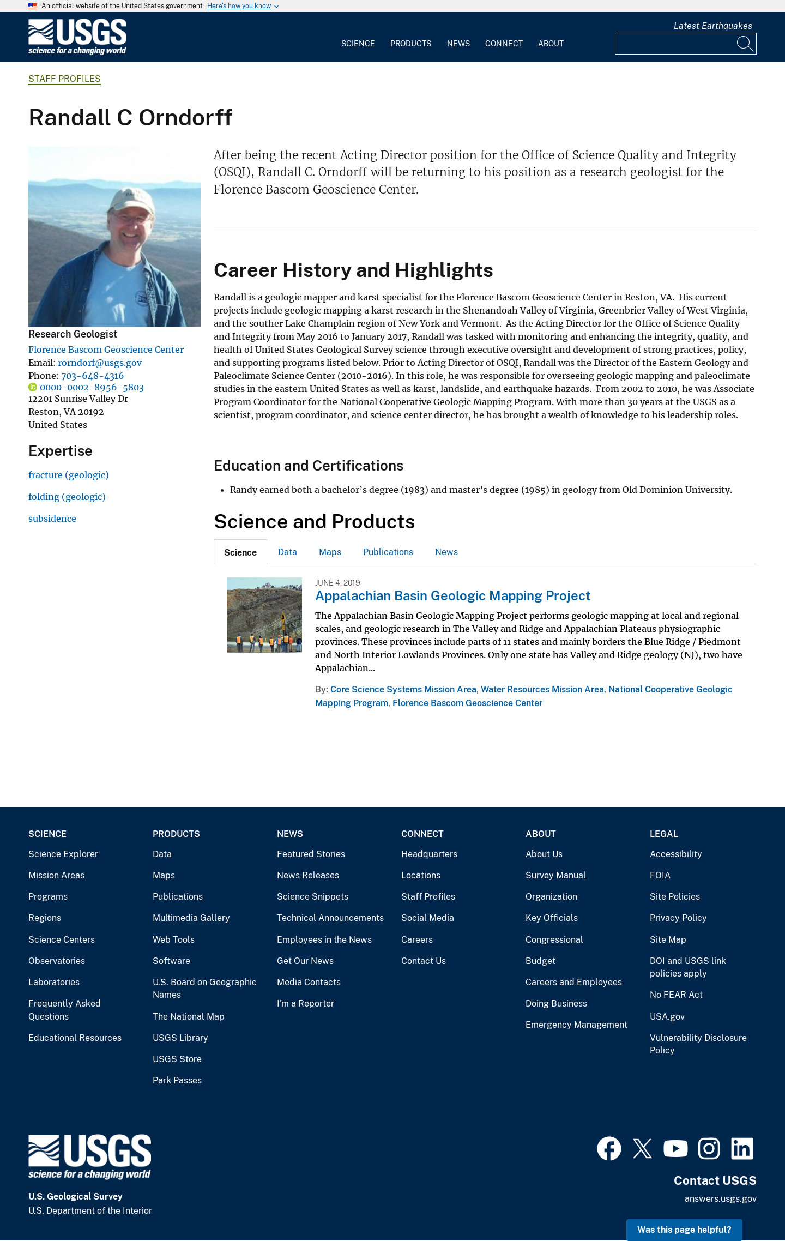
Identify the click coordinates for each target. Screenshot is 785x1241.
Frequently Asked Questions (64, 1010)
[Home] (77, 52)
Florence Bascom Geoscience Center (106, 349)
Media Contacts (309, 982)
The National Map (189, 1016)
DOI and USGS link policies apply (688, 967)
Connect (504, 43)
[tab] (240, 551)
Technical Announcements (330, 918)
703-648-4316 (92, 375)
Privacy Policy (678, 918)
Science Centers (61, 940)
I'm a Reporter (305, 1003)
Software (171, 961)
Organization (551, 896)
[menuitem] (358, 37)
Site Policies (675, 896)
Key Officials (552, 918)
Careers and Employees (574, 982)
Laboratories (54, 982)
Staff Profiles (64, 79)
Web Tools (174, 940)
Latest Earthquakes (713, 26)
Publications (388, 552)
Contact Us (423, 961)
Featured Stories (311, 854)
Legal (664, 834)
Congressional (554, 940)
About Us (544, 854)
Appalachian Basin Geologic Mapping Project (453, 595)
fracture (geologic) (68, 474)
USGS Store (177, 1059)
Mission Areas (56, 875)
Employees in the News (324, 940)
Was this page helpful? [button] (684, 1230)
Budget (540, 961)
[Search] (746, 44)
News (458, 43)
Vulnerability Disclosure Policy (698, 1044)
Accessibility (676, 854)
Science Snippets (312, 896)
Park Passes (177, 1080)
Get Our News (305, 961)
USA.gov (667, 1016)
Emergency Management (576, 1025)
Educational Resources (75, 1038)
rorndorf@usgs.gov (100, 362)
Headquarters (429, 854)
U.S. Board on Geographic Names (205, 989)
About (551, 43)
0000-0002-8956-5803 (92, 387)
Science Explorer (63, 854)
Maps (330, 552)
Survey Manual (556, 875)
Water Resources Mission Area (542, 689)
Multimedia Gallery (191, 918)
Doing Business (556, 1003)
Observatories (56, 961)
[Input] (686, 44)
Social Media (427, 918)
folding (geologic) (67, 496)
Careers (417, 940)
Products (410, 43)
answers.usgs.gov (721, 1199)
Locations (420, 875)
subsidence (52, 518)
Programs (48, 896)
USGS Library (180, 1038)
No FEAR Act (676, 995)
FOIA (660, 875)
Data (287, 552)
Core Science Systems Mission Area (403, 689)
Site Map (668, 940)
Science (358, 43)
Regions (44, 918)
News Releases (308, 875)
